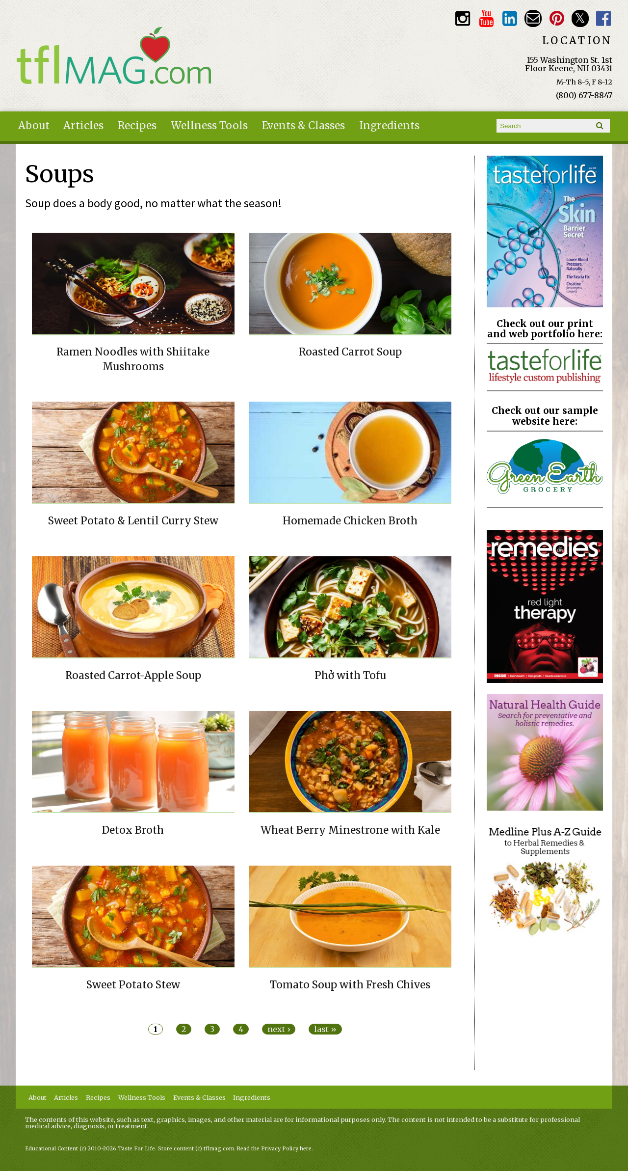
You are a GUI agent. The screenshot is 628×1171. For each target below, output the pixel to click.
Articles (83, 125)
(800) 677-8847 (584, 95)
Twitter (580, 18)
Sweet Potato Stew (133, 985)
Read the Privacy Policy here (274, 1148)
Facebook (603, 18)
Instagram (462, 18)
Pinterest (556, 18)
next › (278, 1029)
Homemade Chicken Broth (350, 521)
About (34, 125)
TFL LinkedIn (509, 18)
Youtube (486, 18)
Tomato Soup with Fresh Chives (350, 985)
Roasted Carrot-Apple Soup (133, 675)
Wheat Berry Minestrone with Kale (350, 830)
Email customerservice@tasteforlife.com (533, 18)
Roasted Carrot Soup (350, 352)
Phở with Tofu (350, 675)
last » (325, 1029)
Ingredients (389, 125)
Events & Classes (303, 125)
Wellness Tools (209, 125)
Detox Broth (133, 830)
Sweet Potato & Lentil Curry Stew (133, 521)
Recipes (137, 125)
